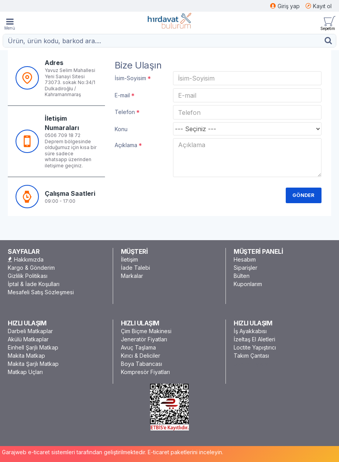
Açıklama (126, 148)
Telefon (125, 114)
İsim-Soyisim (130, 78)
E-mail (122, 96)
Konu (121, 131)
